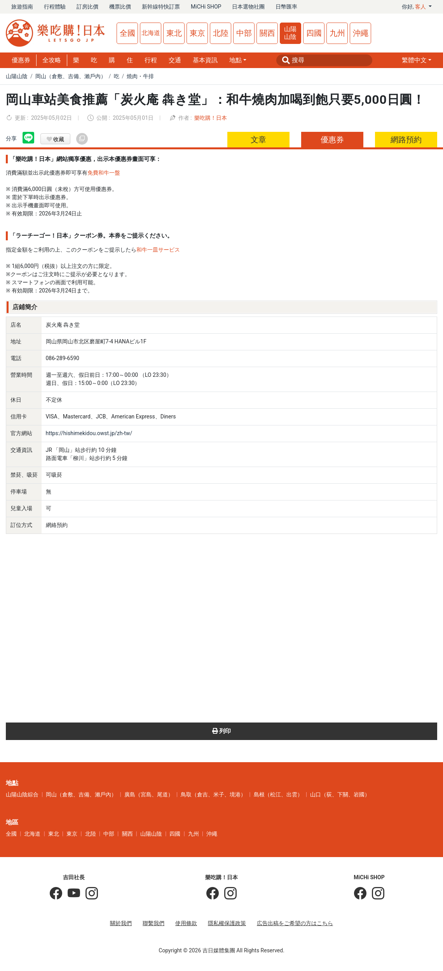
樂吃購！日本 (210, 118)
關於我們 (121, 923)
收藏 (55, 139)
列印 (221, 731)
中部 (244, 33)
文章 (258, 139)
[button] (416, 60)
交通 (175, 60)
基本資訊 (205, 60)
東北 (174, 33)
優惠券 (21, 60)
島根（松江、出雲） (278, 794)
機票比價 (120, 6)
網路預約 (406, 139)
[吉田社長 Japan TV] (71, 893)
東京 (197, 33)
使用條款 (186, 923)
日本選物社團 (248, 6)
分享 (11, 138)
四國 (314, 33)
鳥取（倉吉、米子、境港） (213, 794)
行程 (151, 60)
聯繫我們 (153, 923)
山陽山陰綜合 (22, 794)
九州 (337, 33)
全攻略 (51, 60)
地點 (235, 60)
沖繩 (360, 33)
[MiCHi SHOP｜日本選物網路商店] (375, 893)
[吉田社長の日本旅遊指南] (56, 893)
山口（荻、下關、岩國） (340, 794)
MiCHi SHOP (206, 6)
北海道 (150, 33)
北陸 (220, 33)
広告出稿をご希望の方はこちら (295, 923)
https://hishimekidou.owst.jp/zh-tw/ (89, 433)
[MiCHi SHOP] (360, 893)
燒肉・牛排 (140, 76)
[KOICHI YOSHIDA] (89, 893)
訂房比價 (87, 6)
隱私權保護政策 (227, 923)
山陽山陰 (290, 32)
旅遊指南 (22, 6)
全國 (127, 33)
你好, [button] (414, 6)
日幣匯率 (286, 6)
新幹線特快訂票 (161, 6)
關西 (267, 33)
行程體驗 (55, 6)
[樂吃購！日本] (212, 893)
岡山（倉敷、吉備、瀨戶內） (70, 76)
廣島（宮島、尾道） (148, 794)
